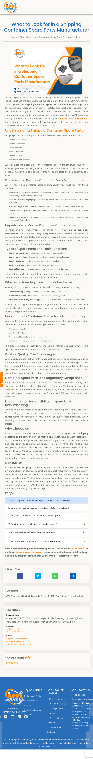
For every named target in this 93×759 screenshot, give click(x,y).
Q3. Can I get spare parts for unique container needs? (32, 524)
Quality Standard (34, 713)
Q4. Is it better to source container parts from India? (32, 532)
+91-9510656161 (77, 548)
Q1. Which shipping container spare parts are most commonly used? (39, 500)
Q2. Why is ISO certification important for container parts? (34, 515)
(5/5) (28, 661)
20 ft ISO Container (57, 702)
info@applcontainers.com (32, 552)
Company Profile (34, 699)
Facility (29, 718)
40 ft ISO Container (57, 707)
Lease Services (33, 704)
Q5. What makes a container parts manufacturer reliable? (34, 541)
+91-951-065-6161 (13, 632)
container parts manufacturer (72, 118)
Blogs (29, 709)
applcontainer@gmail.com (17, 645)
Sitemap (73, 746)
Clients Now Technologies (56, 746)
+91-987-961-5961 (13, 635)
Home (14, 37)
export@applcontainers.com (18, 647)
